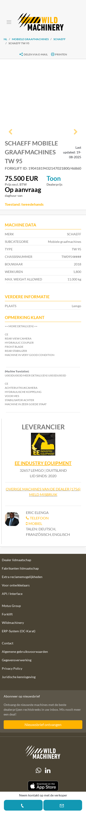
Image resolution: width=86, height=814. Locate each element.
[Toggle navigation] (9, 22)
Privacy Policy (12, 668)
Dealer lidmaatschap (16, 560)
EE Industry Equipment (43, 463)
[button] (10, 132)
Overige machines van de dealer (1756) (43, 489)
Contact (7, 643)
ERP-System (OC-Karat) (18, 631)
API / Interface (12, 594)
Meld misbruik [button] (43, 494)
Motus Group (11, 606)
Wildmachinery (13, 623)
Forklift (7, 614)
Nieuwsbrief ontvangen (43, 724)
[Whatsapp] (38, 770)
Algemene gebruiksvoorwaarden (25, 651)
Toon (54, 178)
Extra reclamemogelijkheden (22, 577)
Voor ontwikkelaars (16, 585)
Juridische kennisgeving (19, 677)
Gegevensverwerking (16, 660)
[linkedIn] (47, 770)
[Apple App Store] (43, 786)
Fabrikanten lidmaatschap (20, 568)
